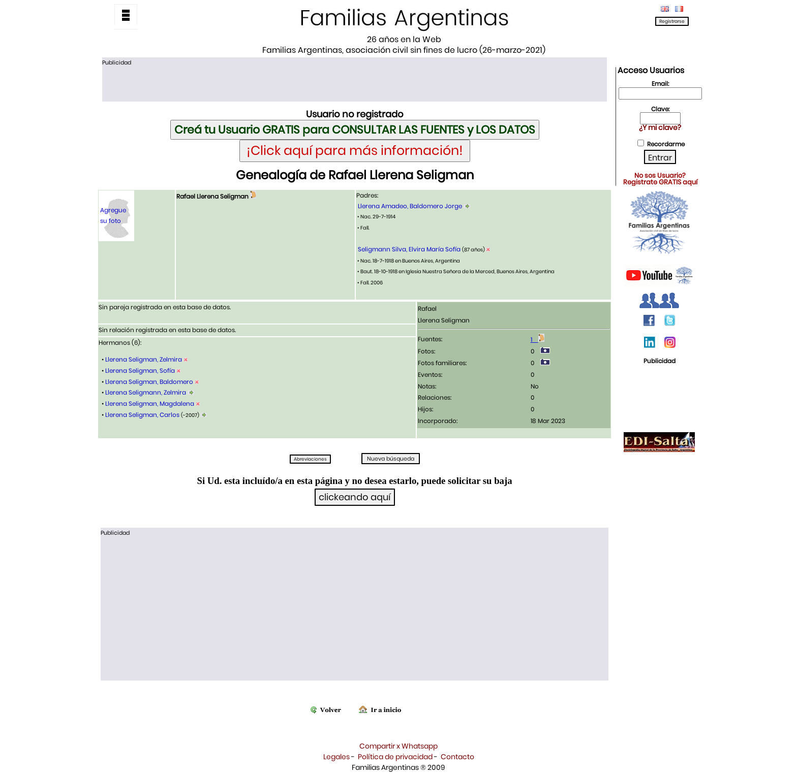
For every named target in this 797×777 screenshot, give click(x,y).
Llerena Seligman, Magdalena (150, 403)
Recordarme (666, 144)
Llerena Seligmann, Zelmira (146, 392)
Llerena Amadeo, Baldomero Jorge (410, 206)
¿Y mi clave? (660, 127)
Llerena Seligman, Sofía (140, 370)
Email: (660, 83)
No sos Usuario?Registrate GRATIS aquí (660, 179)
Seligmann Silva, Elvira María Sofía (409, 249)
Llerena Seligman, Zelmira (143, 359)
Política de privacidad (395, 757)
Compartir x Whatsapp (398, 746)
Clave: (660, 109)
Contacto (457, 757)
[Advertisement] (354, 83)
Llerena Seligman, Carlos (142, 414)
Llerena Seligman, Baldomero (149, 381)
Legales (336, 757)
